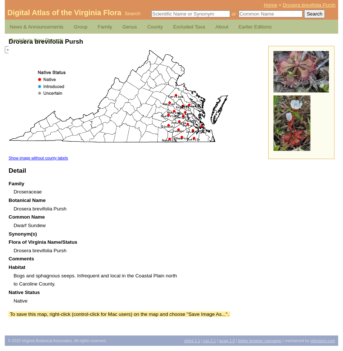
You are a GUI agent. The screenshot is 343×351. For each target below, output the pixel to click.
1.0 (227, 340)
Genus (129, 27)
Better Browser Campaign (259, 340)
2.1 (210, 340)
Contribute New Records (36, 40)
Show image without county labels (38, 158)
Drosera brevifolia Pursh (309, 5)
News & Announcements (36, 27)
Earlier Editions (255, 27)
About (221, 27)
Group (80, 27)
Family (105, 27)
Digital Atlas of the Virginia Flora (64, 13)
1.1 (192, 340)
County (155, 27)
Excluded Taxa (189, 27)
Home (270, 5)
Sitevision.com (322, 340)
